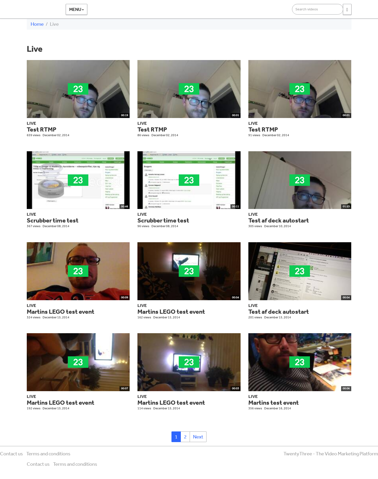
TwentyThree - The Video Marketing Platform (330, 453)
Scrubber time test (52, 220)
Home (37, 24)
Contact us (11, 453)
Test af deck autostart (278, 220)
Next (198, 436)
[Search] (347, 9)
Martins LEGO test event (60, 311)
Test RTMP (41, 129)
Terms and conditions (48, 453)
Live (31, 123)
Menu (76, 9)
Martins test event (273, 402)
